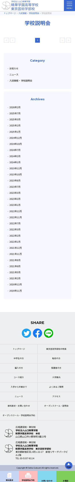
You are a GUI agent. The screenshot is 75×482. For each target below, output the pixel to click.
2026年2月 (14, 107)
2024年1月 (14, 162)
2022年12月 (15, 211)
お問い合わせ (46, 481)
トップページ (19, 349)
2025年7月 (14, 113)
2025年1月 (14, 131)
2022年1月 (14, 241)
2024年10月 (15, 144)
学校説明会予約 (28, 480)
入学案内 (56, 377)
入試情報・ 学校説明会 (20, 80)
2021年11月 (15, 254)
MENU (69, 6)
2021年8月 (14, 260)
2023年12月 (15, 168)
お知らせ (13, 68)
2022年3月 (14, 229)
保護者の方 (56, 368)
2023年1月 (14, 205)
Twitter (26, 333)
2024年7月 (14, 150)
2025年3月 (14, 119)
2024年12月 (15, 138)
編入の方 (19, 368)
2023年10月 (15, 174)
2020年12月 (15, 284)
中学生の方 (19, 358)
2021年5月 (14, 272)
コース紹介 (19, 377)
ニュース (13, 74)
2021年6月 (14, 266)
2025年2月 (14, 125)
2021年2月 (14, 278)
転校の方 (56, 358)
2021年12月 (15, 248)
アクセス (56, 396)
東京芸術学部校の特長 (56, 349)
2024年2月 (14, 156)
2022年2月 (14, 235)
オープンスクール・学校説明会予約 (19, 415)
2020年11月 (15, 290)
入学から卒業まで (19, 387)
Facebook (37, 333)
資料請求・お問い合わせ (19, 406)
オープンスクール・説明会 (56, 406)
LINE (48, 333)
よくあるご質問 (56, 387)
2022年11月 (15, 217)
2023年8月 (14, 180)
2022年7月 (14, 223)
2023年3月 (14, 193)
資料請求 (9, 480)
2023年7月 (14, 186)
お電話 (65, 481)
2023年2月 (14, 199)
